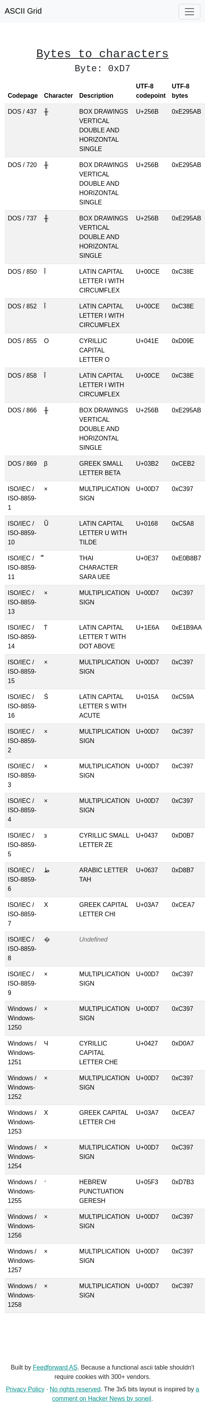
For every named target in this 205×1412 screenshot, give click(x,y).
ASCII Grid (23, 11)
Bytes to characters (102, 54)
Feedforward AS (55, 1367)
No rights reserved (75, 1389)
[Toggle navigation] (189, 11)
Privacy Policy (25, 1389)
